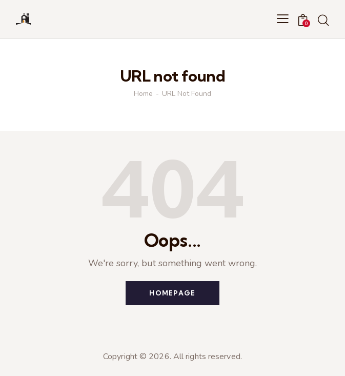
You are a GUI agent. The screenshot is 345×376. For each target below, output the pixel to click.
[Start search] (323, 20)
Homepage (172, 293)
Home (143, 93)
